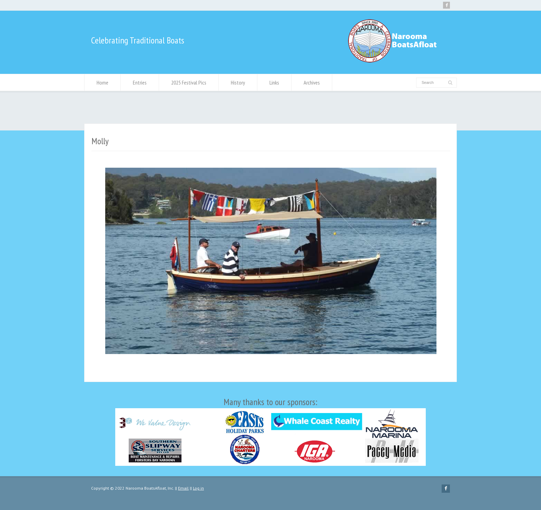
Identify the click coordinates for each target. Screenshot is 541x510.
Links (274, 82)
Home (102, 82)
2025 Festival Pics (188, 82)
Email (183, 488)
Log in (198, 488)
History (238, 82)
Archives (312, 82)
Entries (140, 82)
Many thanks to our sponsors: (270, 431)
